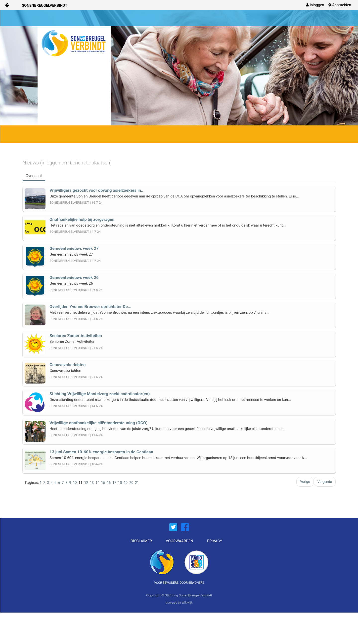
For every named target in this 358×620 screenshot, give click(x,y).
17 (114, 483)
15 (103, 483)
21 (137, 483)
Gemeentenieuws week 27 (74, 248)
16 (109, 483)
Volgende (324, 482)
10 (75, 483)
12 (86, 483)
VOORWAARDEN (179, 541)
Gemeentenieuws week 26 (74, 277)
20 (131, 483)
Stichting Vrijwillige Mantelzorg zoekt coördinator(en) (99, 393)
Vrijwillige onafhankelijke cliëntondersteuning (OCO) (98, 422)
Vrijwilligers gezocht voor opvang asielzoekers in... (97, 190)
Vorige (305, 482)
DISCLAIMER (141, 541)
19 (126, 483)
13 (92, 483)
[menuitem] (315, 5)
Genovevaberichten (67, 364)
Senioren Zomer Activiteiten (75, 335)
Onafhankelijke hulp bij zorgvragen (81, 219)
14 (97, 483)
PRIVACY (214, 541)
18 (120, 483)
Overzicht (34, 175)
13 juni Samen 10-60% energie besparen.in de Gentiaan (101, 451)
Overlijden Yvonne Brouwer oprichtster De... (90, 306)
